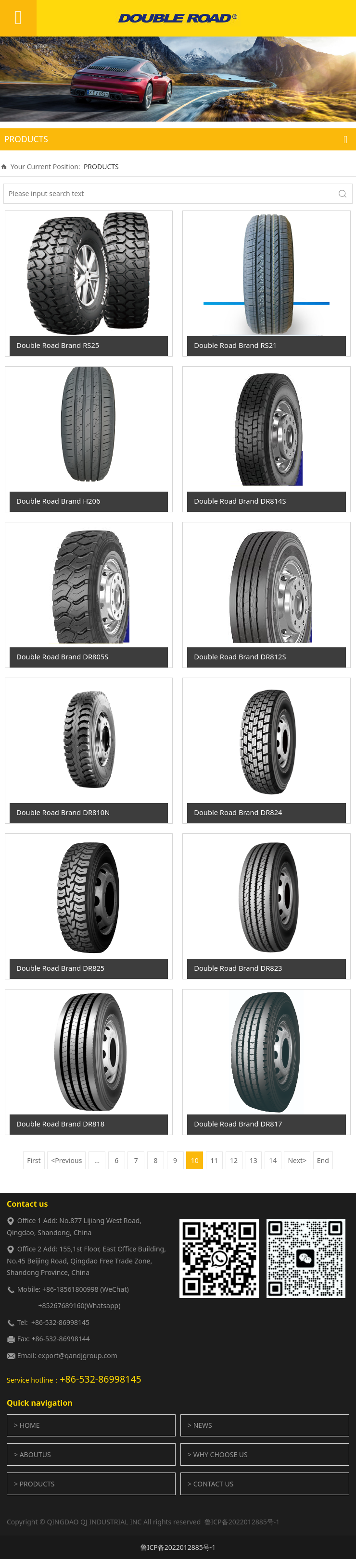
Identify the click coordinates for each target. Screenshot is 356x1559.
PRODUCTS (101, 166)
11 (214, 1160)
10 (195, 1160)
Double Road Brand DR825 (60, 968)
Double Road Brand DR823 (238, 968)
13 (253, 1160)
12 (234, 1160)
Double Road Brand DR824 (238, 812)
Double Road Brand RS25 (57, 345)
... (97, 1160)
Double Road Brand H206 (58, 501)
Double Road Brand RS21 (235, 345)
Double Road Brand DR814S (240, 501)
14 (273, 1160)
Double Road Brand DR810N (63, 812)
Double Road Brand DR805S (62, 656)
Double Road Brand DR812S (240, 656)
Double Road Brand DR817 (238, 1123)
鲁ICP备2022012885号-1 (178, 1547)
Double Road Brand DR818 (60, 1123)
